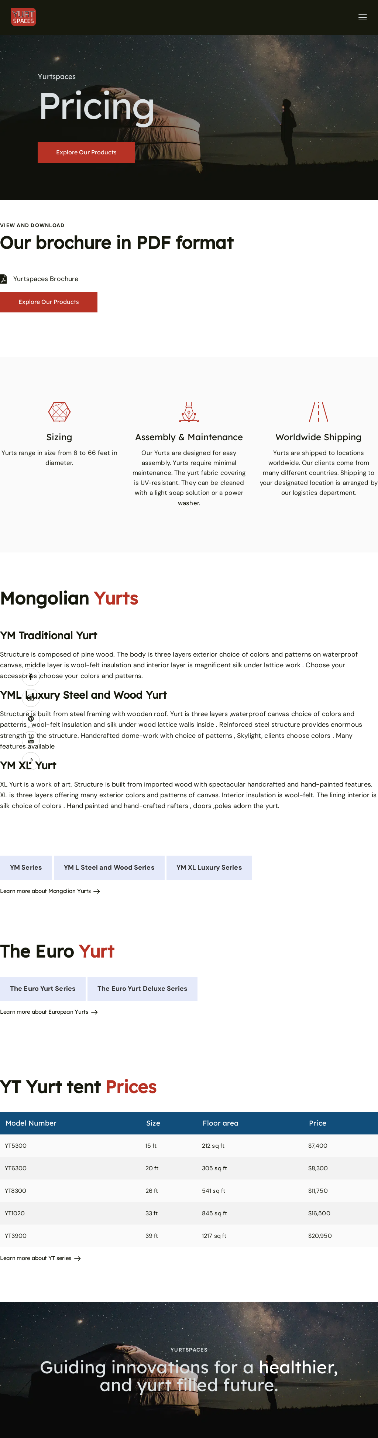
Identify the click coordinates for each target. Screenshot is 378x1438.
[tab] (26, 868)
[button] (362, 17)
